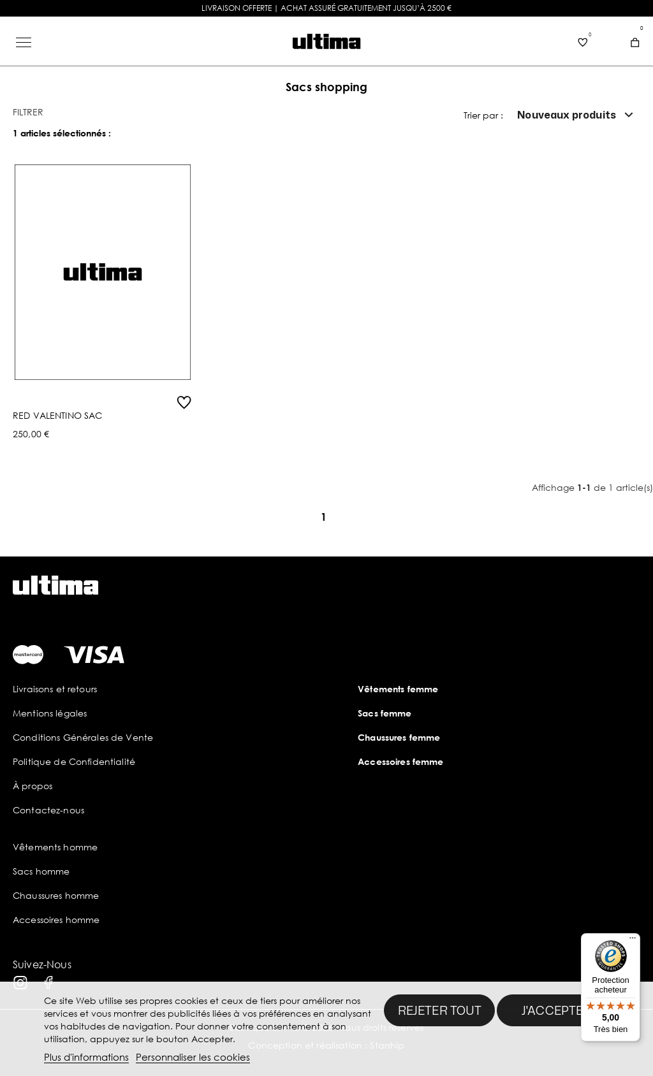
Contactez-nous (48, 809)
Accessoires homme (56, 919)
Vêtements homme (55, 846)
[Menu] (632, 941)
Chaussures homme (56, 895)
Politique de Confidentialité (74, 761)
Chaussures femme (399, 737)
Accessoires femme (400, 761)
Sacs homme (41, 871)
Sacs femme (384, 713)
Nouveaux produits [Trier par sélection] (576, 114)
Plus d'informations (86, 1057)
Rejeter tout (439, 1010)
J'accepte (552, 1010)
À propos (32, 785)
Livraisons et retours (55, 688)
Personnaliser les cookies (193, 1057)
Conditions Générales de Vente (83, 737)
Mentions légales (50, 713)
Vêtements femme (398, 688)
